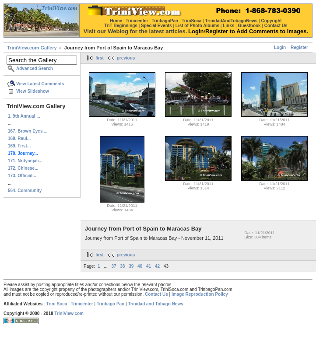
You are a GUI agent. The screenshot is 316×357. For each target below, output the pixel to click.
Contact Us (156, 294)
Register (299, 47)
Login (280, 47)
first (99, 58)
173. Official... (22, 175)
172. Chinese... (23, 168)
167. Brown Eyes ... (28, 131)
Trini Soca (56, 303)
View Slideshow (32, 91)
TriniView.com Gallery (32, 47)
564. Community (25, 190)
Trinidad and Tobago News (155, 303)
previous (126, 58)
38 (122, 266)
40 (139, 266)
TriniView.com (69, 313)
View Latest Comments (40, 83)
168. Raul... (19, 138)
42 (157, 266)
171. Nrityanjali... (25, 160)
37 (113, 266)
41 (148, 266)
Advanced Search (34, 68)
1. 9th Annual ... (24, 116)
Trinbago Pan (110, 303)
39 (131, 266)
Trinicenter (82, 303)
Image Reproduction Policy (200, 294)
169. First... (19, 146)
